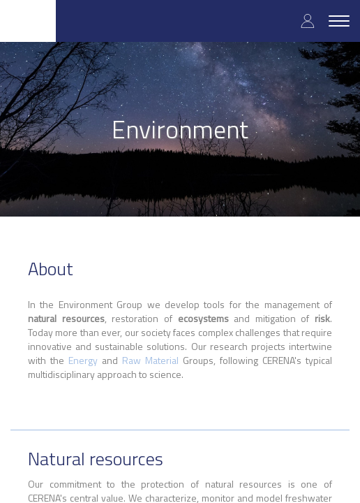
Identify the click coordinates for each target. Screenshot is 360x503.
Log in (307, 20)
